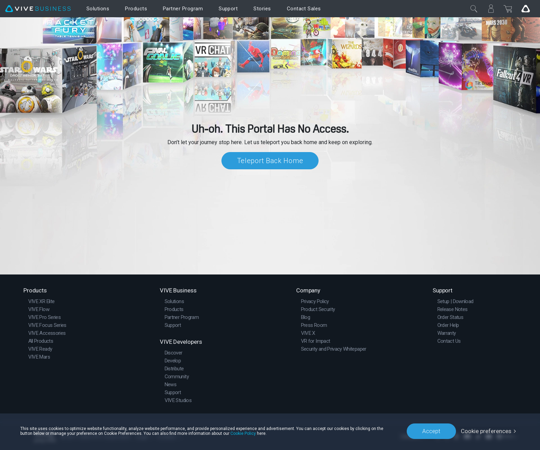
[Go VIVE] (525, 8)
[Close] (473, 8)
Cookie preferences (486, 431)
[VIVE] (38, 8)
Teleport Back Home (270, 161)
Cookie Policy (243, 433)
